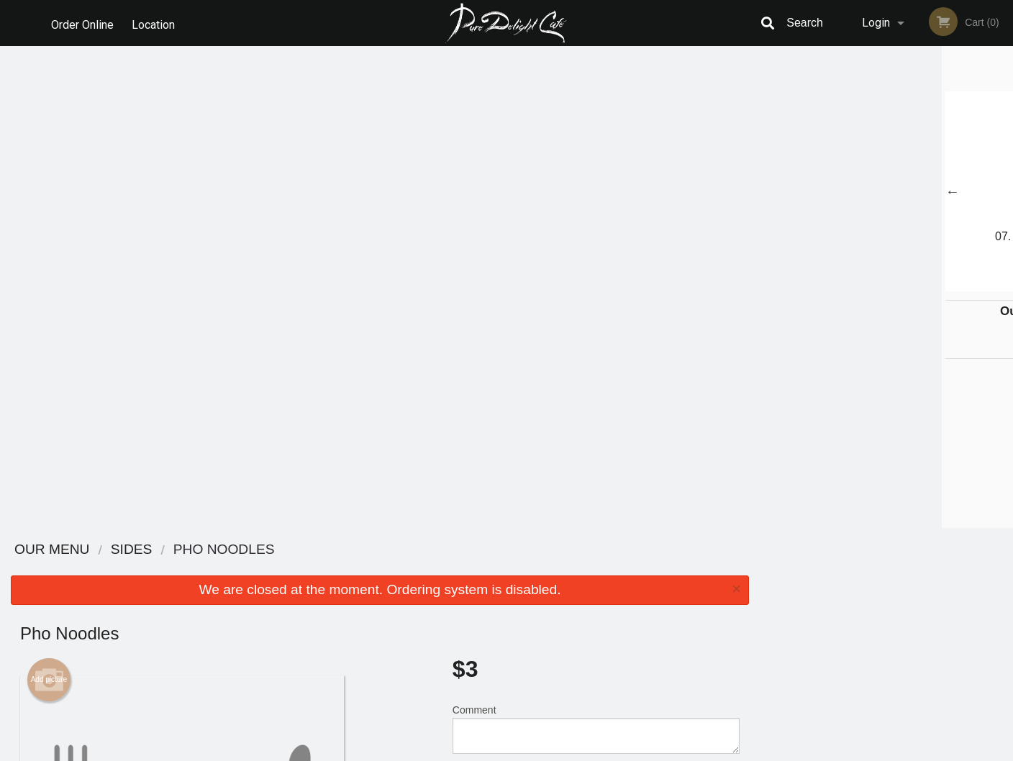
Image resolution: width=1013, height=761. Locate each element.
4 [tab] (897, 284)
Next (1002, 191)
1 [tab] (832, 284)
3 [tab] (875, 284)
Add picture (49, 197)
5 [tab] (919, 284)
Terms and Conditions (621, 586)
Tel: (740, 603)
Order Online (82, 22)
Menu (469, 568)
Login (876, 22)
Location (155, 22)
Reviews (594, 568)
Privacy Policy (606, 603)
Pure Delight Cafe (218, 550)
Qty (496, 305)
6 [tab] (940, 284)
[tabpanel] (886, 191)
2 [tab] (854, 284)
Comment (596, 247)
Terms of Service (531, 751)
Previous (770, 191)
